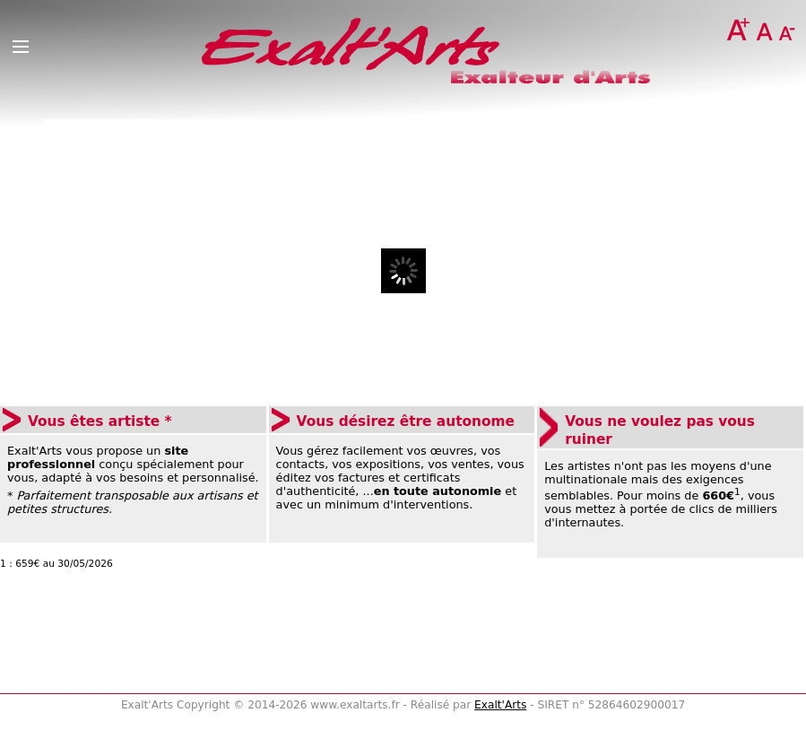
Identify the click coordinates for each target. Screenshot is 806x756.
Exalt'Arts (500, 705)
